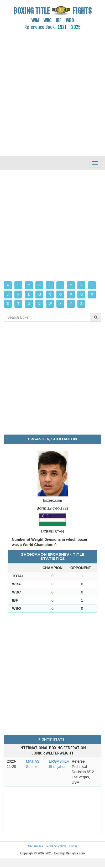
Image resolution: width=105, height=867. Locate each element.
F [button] (60, 285)
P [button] (71, 294)
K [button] (18, 294)
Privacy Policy (56, 846)
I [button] (91, 285)
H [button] (81, 285)
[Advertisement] (49, 90)
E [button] (50, 285)
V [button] (39, 304)
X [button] (60, 304)
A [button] (8, 285)
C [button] (29, 285)
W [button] (50, 304)
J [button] (8, 294)
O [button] (60, 294)
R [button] (92, 294)
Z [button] (81, 304)
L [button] (29, 294)
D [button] (39, 285)
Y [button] (71, 304)
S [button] (8, 304)
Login (73, 846)
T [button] (18, 304)
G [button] (71, 285)
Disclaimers (35, 846)
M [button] (39, 294)
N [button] (50, 294)
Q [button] (81, 294)
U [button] (29, 304)
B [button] (18, 285)
